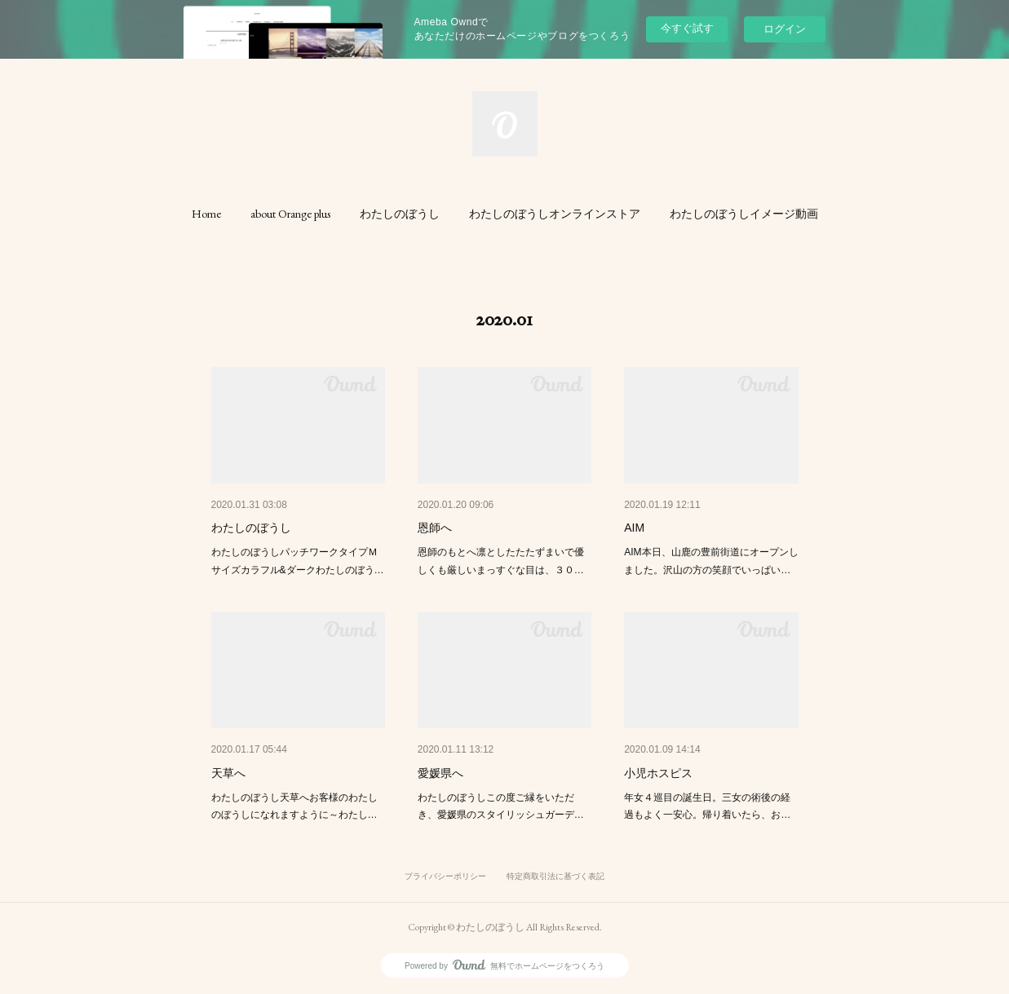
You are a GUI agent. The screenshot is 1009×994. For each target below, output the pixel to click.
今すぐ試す (687, 28)
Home (206, 213)
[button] (206, 213)
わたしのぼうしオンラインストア (554, 213)
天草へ (228, 773)
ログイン (784, 29)
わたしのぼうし (400, 213)
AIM (634, 527)
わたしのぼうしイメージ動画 (744, 213)
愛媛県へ (440, 773)
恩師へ (435, 527)
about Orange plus (290, 213)
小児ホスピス (658, 773)
